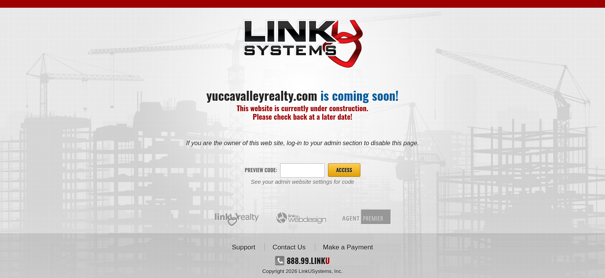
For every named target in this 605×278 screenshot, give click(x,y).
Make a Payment (348, 247)
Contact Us (289, 247)
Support (243, 247)
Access (344, 170)
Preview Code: (261, 170)
